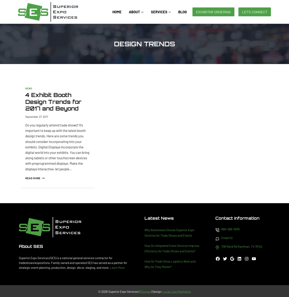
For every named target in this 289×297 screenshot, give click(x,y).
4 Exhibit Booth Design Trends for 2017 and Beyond (53, 101)
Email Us (227, 238)
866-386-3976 (230, 229)
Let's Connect (254, 12)
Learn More (117, 267)
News (28, 88)
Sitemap (145, 291)
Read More (35, 178)
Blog (182, 12)
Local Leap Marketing (177, 291)
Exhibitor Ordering (213, 12)
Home (117, 12)
